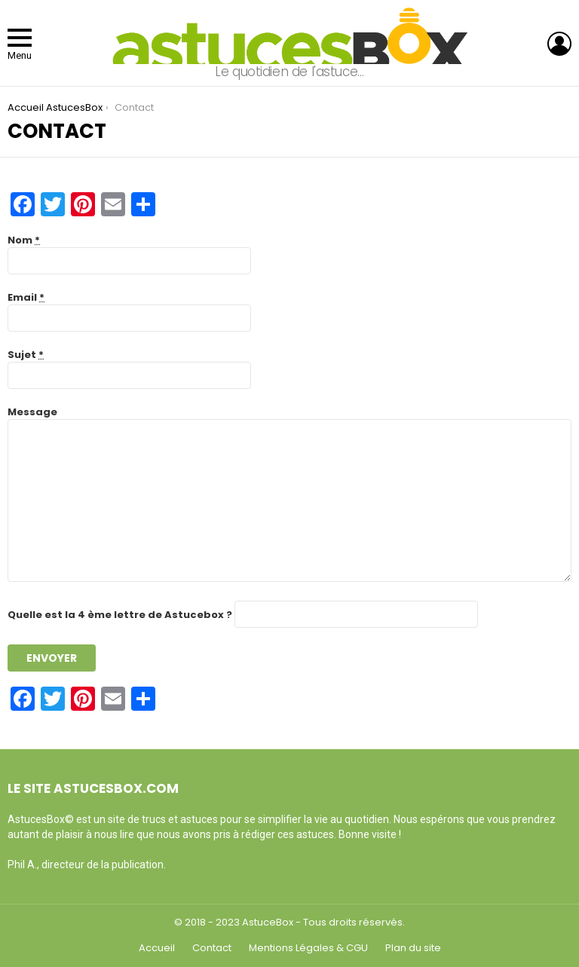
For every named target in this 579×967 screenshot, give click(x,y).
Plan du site (413, 948)
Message (32, 412)
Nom (24, 240)
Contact (211, 948)
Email (26, 297)
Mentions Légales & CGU (308, 948)
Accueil (157, 948)
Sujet (26, 354)
